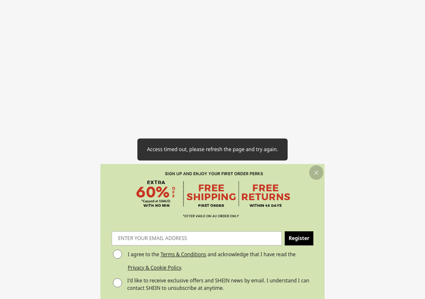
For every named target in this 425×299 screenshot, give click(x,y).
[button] (316, 172)
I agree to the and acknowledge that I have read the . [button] (212, 261)
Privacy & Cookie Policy (154, 267)
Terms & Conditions (183, 254)
